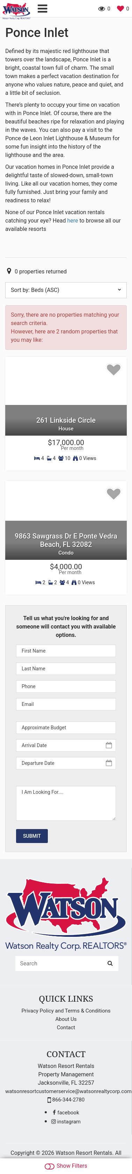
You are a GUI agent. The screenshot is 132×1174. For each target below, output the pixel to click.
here (72, 220)
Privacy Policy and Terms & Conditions (65, 1011)
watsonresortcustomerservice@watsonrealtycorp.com (68, 1091)
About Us (65, 1019)
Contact (66, 1027)
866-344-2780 (66, 1100)
